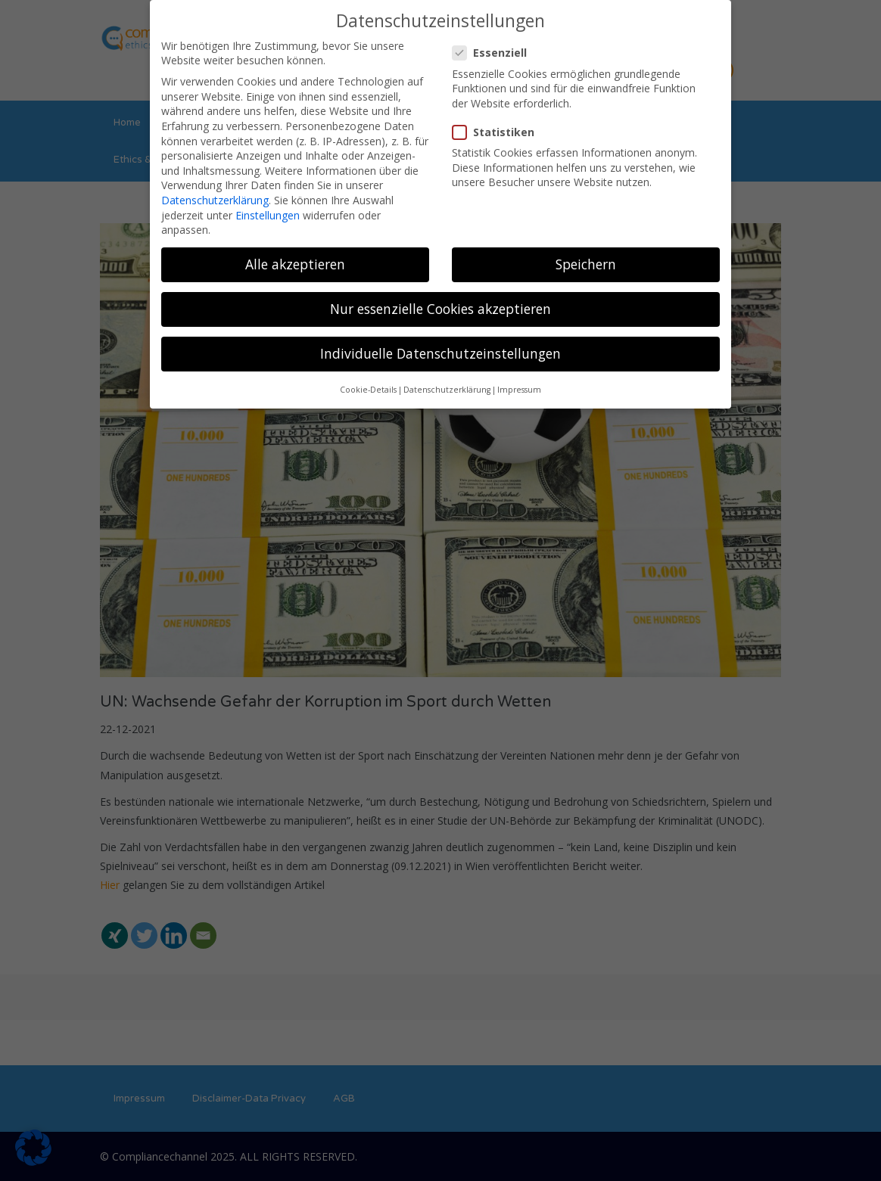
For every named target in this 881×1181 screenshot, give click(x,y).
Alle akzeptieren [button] (295, 263)
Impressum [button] (519, 389)
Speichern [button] (586, 263)
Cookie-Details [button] (368, 389)
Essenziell (494, 52)
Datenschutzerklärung (215, 199)
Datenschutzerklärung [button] (446, 389)
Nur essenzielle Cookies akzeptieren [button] (440, 308)
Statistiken (498, 131)
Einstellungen (267, 214)
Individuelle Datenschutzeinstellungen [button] (440, 353)
